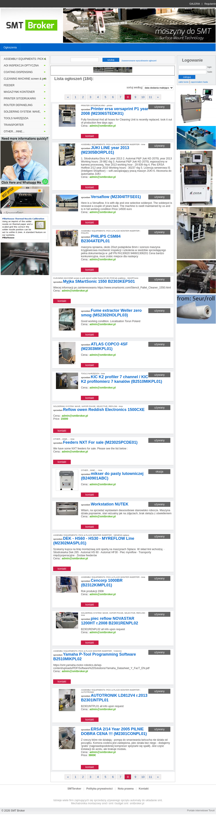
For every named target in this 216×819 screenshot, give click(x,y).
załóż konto (184, 82)
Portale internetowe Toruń (201, 810)
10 (142, 97)
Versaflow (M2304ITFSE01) (116, 197)
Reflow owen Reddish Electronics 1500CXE (104, 409)
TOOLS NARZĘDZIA (16, 118)
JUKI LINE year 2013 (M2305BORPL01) (105, 150)
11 (150, 97)
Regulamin (210, 3)
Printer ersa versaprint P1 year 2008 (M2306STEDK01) (114, 111)
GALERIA (194, 3)
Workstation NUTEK (109, 504)
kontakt (89, 136)
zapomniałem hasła (199, 82)
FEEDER (9, 85)
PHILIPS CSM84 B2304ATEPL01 (101, 238)
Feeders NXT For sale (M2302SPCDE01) (100, 442)
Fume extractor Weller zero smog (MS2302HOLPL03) (111, 312)
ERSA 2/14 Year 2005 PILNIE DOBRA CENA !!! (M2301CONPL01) (114, 731)
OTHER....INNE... (14, 131)
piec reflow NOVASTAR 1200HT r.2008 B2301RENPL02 (109, 620)
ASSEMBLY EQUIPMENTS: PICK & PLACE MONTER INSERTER (25, 59)
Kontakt (144, 788)
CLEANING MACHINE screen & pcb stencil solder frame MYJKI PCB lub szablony (25, 79)
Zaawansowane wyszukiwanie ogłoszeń (138, 61)
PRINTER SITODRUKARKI (20, 98)
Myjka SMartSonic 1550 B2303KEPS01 (99, 281)
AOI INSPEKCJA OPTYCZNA (21, 65)
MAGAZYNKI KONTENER (19, 91)
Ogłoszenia (10, 47)
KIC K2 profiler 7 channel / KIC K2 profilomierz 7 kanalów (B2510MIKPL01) (121, 379)
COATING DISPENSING (18, 72)
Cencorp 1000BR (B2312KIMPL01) (102, 582)
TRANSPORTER (14, 124)
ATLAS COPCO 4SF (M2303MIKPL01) (104, 346)
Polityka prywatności (99, 788)
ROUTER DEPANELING (18, 105)
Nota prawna (126, 788)
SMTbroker (74, 788)
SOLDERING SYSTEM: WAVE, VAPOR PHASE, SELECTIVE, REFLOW (22, 112)
